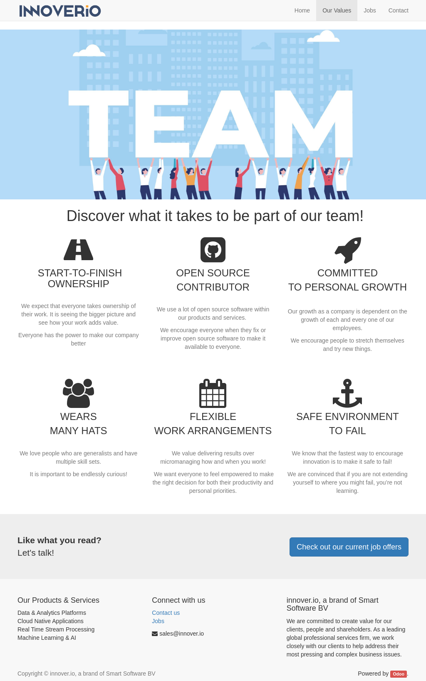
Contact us (166, 612)
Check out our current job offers (349, 547)
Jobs (158, 621)
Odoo (398, 673)
